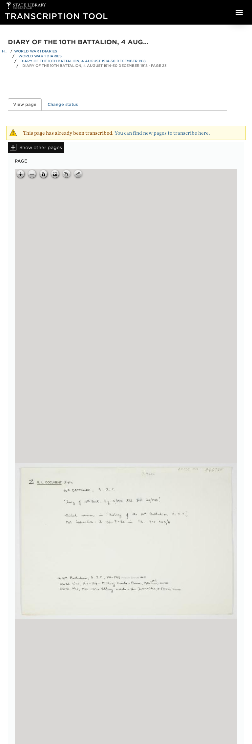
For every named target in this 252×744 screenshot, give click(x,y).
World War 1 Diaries (40, 56)
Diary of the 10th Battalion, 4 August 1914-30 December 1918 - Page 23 (94, 65)
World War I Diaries (35, 51)
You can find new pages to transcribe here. (162, 133)
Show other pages (40, 147)
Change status (63, 104)
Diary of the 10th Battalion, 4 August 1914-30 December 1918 (83, 61)
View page (27, 104)
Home (5, 51)
